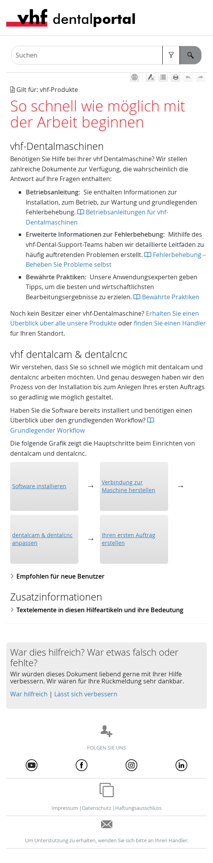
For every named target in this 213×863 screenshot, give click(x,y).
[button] (171, 55)
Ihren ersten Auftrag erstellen (128, 539)
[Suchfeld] (106, 55)
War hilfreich (29, 694)
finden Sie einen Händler (170, 323)
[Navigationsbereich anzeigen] (202, 17)
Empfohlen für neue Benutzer (57, 576)
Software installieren (39, 486)
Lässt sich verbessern (85, 694)
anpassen (42, 539)
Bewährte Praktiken (166, 297)
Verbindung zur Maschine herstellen (128, 486)
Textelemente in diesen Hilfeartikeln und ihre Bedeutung (96, 610)
